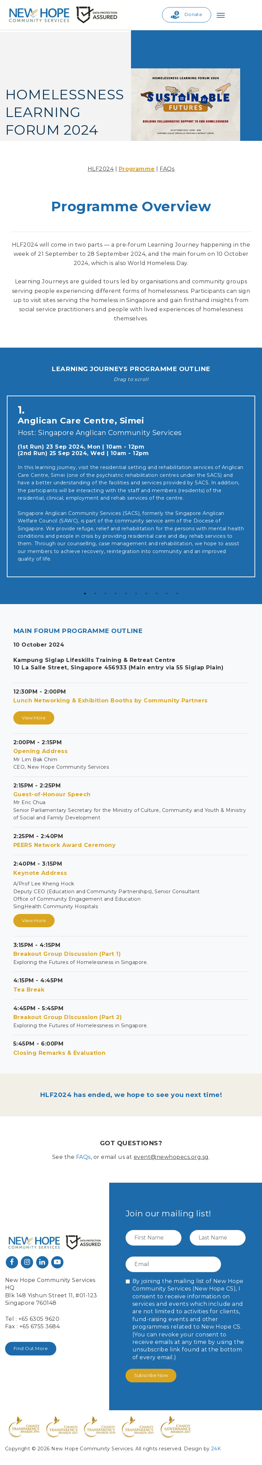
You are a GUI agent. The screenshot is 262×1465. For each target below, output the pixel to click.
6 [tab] (136, 593)
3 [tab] (105, 593)
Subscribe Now (151, 1375)
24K (216, 1449)
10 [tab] (177, 593)
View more (34, 920)
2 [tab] (95, 593)
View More (34, 717)
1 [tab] (85, 593)
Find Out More (31, 1348)
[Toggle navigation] (220, 15)
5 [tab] (125, 593)
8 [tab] (156, 593)
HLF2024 (101, 169)
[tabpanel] (131, 488)
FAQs (167, 169)
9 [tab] (166, 593)
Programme (137, 169)
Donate (187, 15)
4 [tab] (115, 593)
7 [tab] (146, 593)
